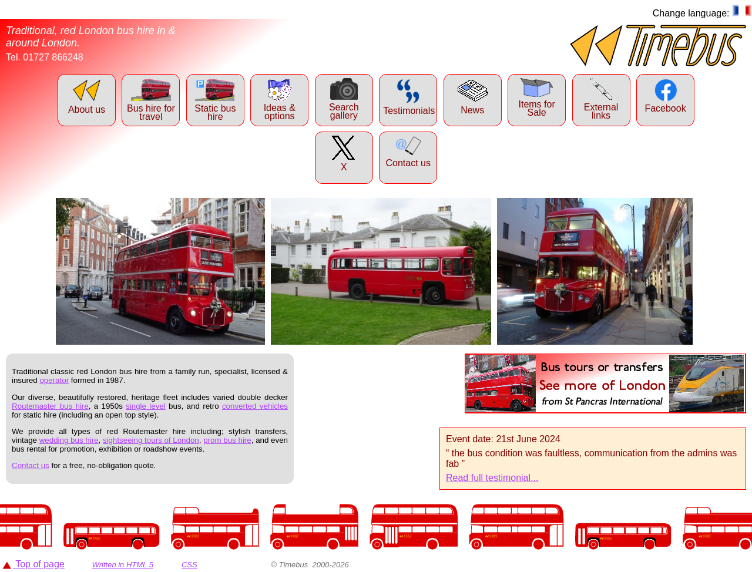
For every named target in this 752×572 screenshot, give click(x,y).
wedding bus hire (69, 440)
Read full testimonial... (492, 478)
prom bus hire (227, 440)
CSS (189, 564)
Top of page (33, 564)
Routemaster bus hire (50, 406)
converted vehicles (255, 406)
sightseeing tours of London (151, 440)
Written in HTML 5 (122, 564)
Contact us (30, 465)
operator (54, 380)
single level (146, 406)
